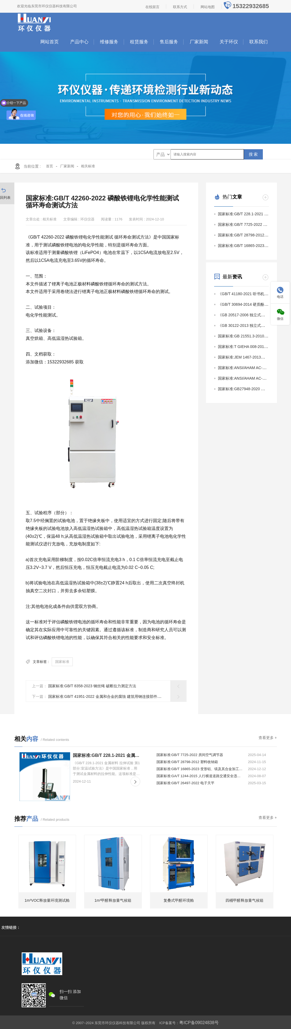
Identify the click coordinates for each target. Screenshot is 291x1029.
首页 (49, 166)
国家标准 (62, 662)
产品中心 (79, 41)
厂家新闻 (199, 41)
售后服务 (169, 41)
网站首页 (49, 41)
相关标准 (88, 166)
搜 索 (253, 154)
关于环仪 (229, 41)
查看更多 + (267, 737)
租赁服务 (139, 41)
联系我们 (258, 41)
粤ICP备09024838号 (199, 1021)
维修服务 (109, 41)
